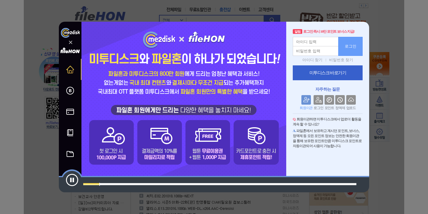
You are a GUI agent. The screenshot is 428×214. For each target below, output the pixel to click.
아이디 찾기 (312, 60)
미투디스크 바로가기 (327, 72)
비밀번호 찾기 (341, 60)
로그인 (350, 46)
